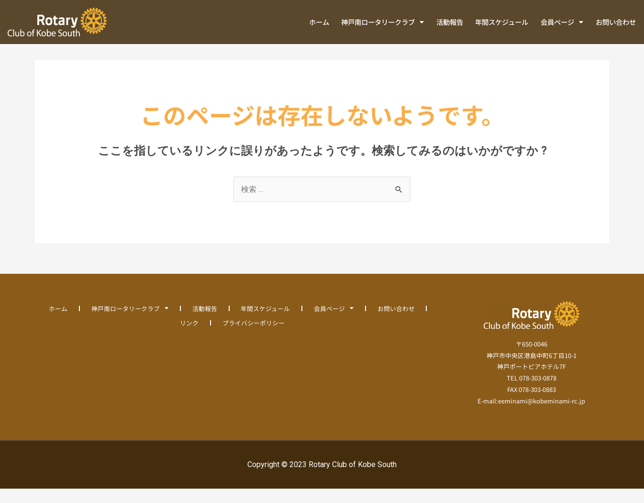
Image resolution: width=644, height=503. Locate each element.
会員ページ (562, 22)
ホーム (319, 22)
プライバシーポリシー (253, 337)
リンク (189, 337)
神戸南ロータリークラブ (382, 22)
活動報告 (449, 22)
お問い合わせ (616, 22)
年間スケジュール (501, 22)
